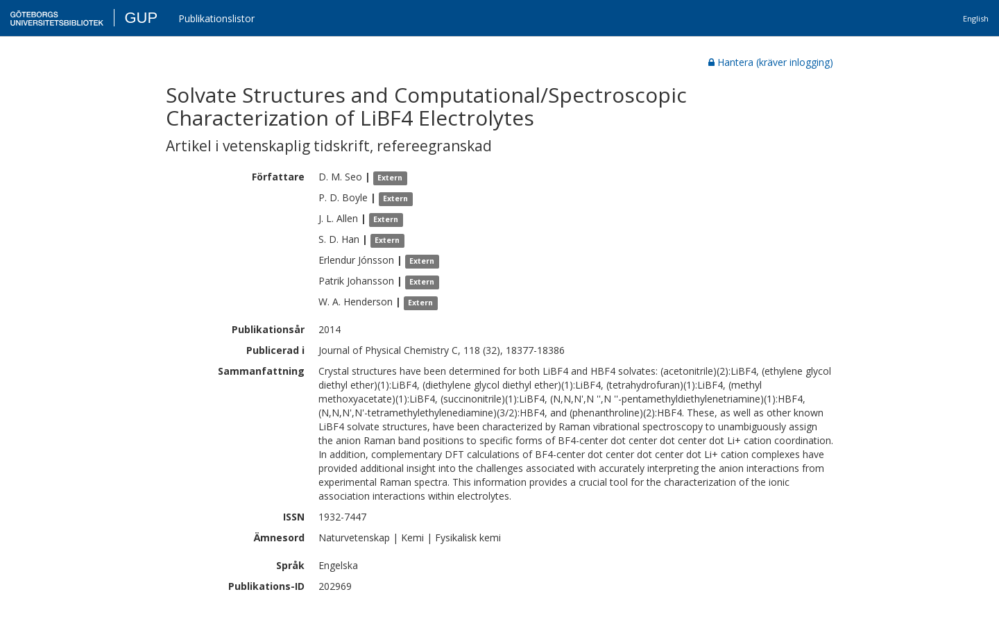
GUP (140, 17)
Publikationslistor (216, 18)
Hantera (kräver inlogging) (770, 62)
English (976, 18)
